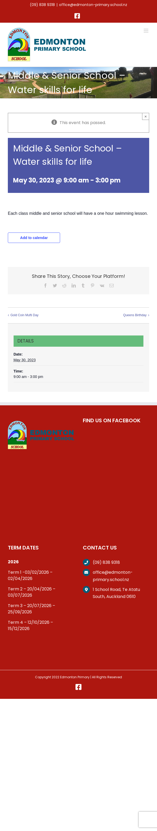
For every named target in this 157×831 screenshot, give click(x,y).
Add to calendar (34, 238)
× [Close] (145, 116)
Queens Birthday (135, 315)
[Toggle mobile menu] (146, 30)
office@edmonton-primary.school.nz (93, 4)
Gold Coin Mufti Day (24, 315)
